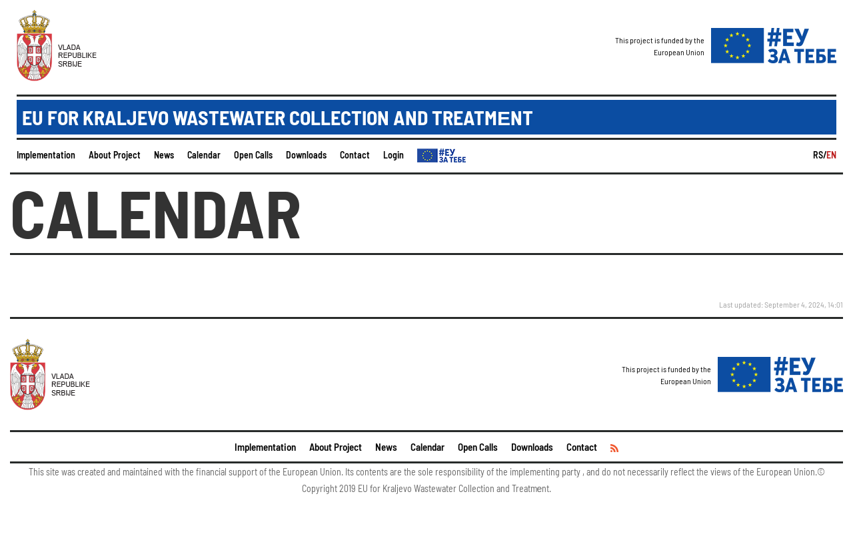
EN (831, 154)
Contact (355, 154)
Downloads (306, 154)
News (164, 154)
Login (393, 154)
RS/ (819, 154)
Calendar (204, 154)
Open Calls (253, 154)
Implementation (46, 154)
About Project (115, 154)
